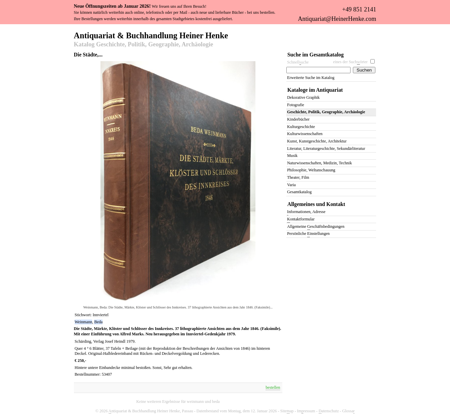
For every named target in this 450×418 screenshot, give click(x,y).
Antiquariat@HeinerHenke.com (337, 18)
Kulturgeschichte (301, 126)
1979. (130, 341)
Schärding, (83, 341)
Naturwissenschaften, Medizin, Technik (319, 163)
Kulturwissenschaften (304, 133)
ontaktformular (301, 219)
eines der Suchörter (350, 62)
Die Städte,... (88, 54)
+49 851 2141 (359, 9)
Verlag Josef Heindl (109, 341)
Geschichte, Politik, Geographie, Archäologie (326, 112)
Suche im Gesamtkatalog (315, 54)
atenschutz (329, 411)
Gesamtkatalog (299, 192)
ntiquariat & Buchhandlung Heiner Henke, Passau (151, 411)
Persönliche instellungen (308, 234)
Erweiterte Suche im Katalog (310, 77)
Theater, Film (298, 177)
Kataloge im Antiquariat (315, 90)
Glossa (348, 411)
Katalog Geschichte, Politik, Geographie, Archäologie (143, 44)
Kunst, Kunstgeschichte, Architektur (316, 141)
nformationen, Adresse (306, 212)
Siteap (287, 411)
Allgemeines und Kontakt (316, 204)
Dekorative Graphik (303, 97)
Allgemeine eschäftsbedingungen (315, 227)
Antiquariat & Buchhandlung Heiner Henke (151, 35)
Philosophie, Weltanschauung (311, 170)
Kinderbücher (298, 119)
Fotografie (295, 104)
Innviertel (101, 314)
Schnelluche (298, 62)
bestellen (272, 387)
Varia (291, 184)
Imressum (306, 411)
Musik (292, 155)
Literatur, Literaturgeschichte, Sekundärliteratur (326, 148)
